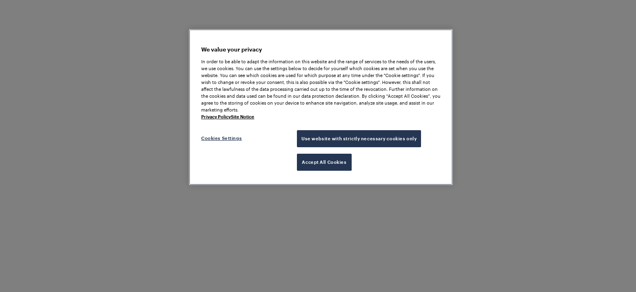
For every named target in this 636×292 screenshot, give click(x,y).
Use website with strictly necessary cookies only (359, 138)
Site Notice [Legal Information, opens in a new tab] (242, 116)
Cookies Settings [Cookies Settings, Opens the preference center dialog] (221, 138)
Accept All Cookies (324, 162)
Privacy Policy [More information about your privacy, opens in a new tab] (216, 116)
